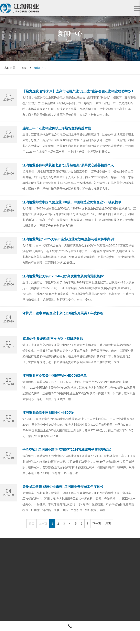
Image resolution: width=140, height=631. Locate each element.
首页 (24, 67)
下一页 (97, 523)
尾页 (108, 523)
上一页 (43, 523)
